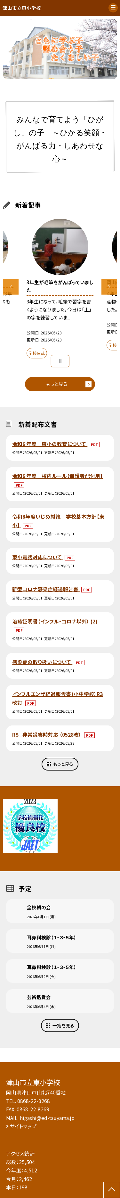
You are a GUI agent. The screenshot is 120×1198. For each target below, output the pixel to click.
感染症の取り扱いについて (42, 661)
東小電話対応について (37, 556)
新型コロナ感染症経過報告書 (46, 588)
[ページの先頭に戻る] (112, 1190)
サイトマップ (23, 1126)
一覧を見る (63, 1025)
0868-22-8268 (33, 1100)
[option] (60, 49)
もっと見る (57, 383)
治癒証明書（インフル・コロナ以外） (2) (55, 621)
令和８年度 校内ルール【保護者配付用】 (57, 475)
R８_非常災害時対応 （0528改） (47, 734)
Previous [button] (11, 287)
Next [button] (109, 287)
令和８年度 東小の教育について (49, 443)
